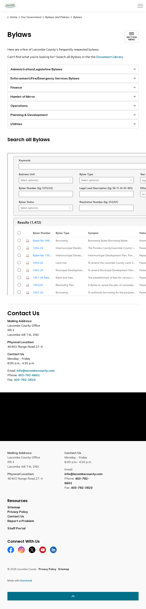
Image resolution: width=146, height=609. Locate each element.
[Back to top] (73, 596)
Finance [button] (16, 87)
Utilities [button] (16, 124)
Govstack (26, 580)
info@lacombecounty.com (36, 370)
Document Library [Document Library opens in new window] (109, 57)
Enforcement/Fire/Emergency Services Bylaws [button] (44, 78)
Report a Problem (20, 521)
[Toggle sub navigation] (132, 36)
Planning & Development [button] (29, 115)
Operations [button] (19, 106)
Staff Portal (16, 528)
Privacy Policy (17, 512)
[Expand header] (140, 5)
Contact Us (15, 516)
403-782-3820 (25, 380)
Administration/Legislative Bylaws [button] (36, 69)
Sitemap (13, 507)
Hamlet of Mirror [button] (22, 96)
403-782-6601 (29, 375)
